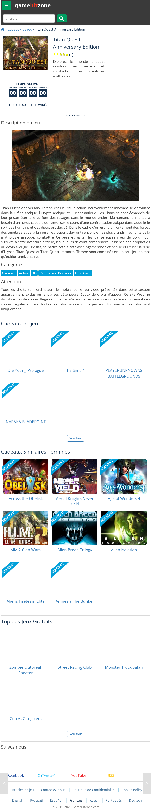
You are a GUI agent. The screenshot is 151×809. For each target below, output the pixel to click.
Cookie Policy (132, 790)
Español (56, 800)
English (18, 800)
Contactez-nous (53, 790)
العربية (94, 800)
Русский (37, 800)
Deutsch (135, 800)
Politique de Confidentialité (94, 790)
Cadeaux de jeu (19, 29)
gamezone (33, 5)
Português (114, 800)
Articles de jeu (23, 790)
